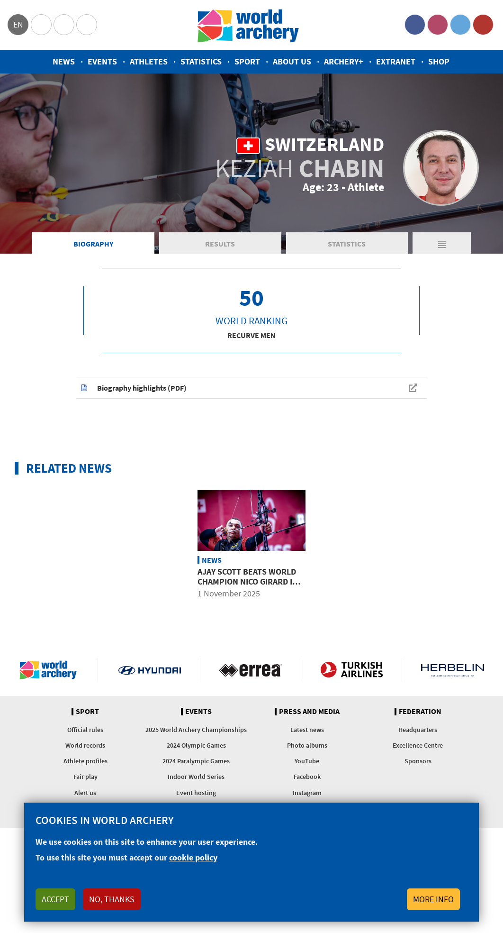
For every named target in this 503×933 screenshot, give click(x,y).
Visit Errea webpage (250, 670)
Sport (247, 61)
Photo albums (307, 745)
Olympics (41, 24)
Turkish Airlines (351, 670)
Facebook (414, 24)
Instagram (437, 24)
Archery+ (343, 61)
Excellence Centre (418, 745)
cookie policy (193, 857)
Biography (93, 243)
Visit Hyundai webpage (149, 670)
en (18, 24)
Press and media (309, 711)
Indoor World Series (196, 776)
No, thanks (112, 899)
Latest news (307, 729)
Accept (55, 899)
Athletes (149, 61)
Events (102, 61)
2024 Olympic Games (196, 745)
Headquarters (417, 729)
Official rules (85, 729)
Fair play (85, 776)
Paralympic (64, 24)
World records (85, 745)
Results (220, 243)
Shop (438, 61)
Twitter (460, 24)
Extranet (395, 61)
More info (433, 899)
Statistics (201, 61)
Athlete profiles (85, 761)
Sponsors (417, 761)
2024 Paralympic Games (196, 761)
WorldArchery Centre (86, 24)
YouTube (483, 24)
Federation (420, 711)
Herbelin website (452, 670)
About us (292, 61)
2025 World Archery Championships (196, 729)
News (64, 61)
